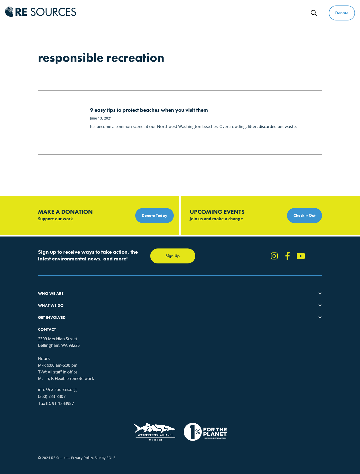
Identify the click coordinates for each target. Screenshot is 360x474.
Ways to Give (260, 12)
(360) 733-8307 (259, 356)
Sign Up (173, 255)
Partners (45, 336)
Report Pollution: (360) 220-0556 (198, 309)
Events (177, 327)
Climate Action (114, 309)
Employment (48, 327)
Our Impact (47, 309)
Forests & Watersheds (120, 327)
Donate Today (154, 215)
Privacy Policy (82, 429)
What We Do (183, 12)
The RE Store (112, 336)
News (293, 12)
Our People (47, 318)
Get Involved (222, 12)
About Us (45, 300)
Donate (341, 12)
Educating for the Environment (126, 318)
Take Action (181, 300)
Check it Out (305, 215)
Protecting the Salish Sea (122, 300)
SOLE (110, 429)
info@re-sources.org (264, 349)
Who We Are (145, 12)
